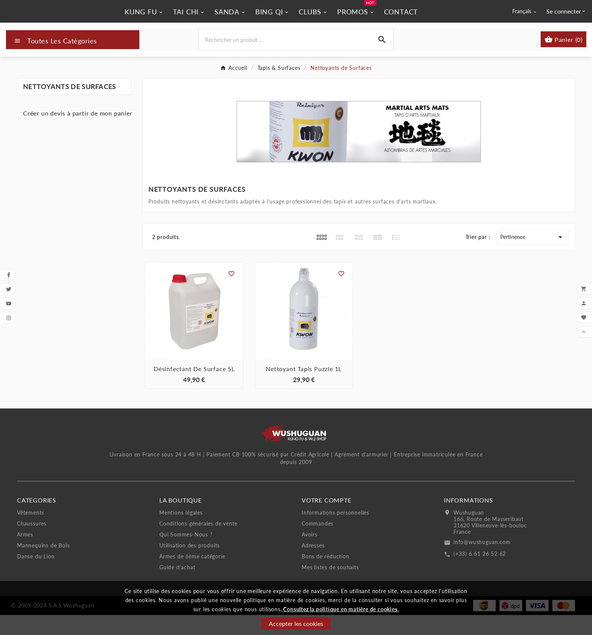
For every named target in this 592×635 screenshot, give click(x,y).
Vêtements (30, 532)
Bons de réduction (326, 576)
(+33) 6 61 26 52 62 (479, 573)
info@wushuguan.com (481, 562)
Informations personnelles (335, 532)
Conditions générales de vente (198, 543)
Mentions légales (181, 532)
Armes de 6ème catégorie (192, 576)
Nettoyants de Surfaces (69, 107)
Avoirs (310, 554)
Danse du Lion (35, 576)
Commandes (317, 543)
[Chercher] (285, 60)
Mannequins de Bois (43, 565)
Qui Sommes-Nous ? (186, 554)
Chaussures (31, 543)
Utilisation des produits (189, 565)
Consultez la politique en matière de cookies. (340, 609)
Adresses (313, 565)
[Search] (382, 60)
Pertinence (532, 257)
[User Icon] (566, 21)
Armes (25, 554)
